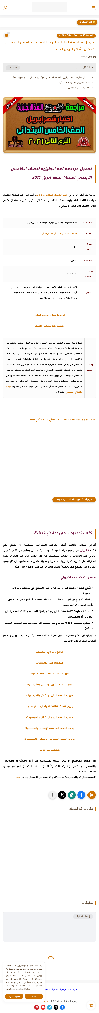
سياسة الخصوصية (69, 990)
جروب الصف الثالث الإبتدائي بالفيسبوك (49, 706)
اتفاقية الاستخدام (50, 990)
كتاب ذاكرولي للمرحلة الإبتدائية (74, 83)
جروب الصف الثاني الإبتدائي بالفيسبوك (49, 695)
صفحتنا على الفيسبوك (49, 663)
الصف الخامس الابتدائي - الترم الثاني (59, 234)
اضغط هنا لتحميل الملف (50, 326)
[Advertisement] (49, 459)
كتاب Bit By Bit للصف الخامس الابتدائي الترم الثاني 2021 (63, 420)
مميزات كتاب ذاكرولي (79, 88)
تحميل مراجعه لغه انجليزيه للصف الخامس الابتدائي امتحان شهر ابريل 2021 (51, 77)
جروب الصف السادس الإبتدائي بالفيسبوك (49, 739)
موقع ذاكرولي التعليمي (49, 652)
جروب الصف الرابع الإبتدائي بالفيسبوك (49, 717)
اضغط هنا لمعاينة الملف (49, 315)
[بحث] (5, 7)
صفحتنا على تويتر (49, 750)
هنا (18, 777)
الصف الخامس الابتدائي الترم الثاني (76, 35)
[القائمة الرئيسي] (93, 7)
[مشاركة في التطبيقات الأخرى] (53, 795)
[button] (81, 795)
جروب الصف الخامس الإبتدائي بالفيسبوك (49, 728)
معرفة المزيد (14, 996)
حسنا (34, 996)
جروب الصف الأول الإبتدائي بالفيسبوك (49, 685)
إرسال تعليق (83, 916)
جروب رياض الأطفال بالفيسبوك (49, 674)
